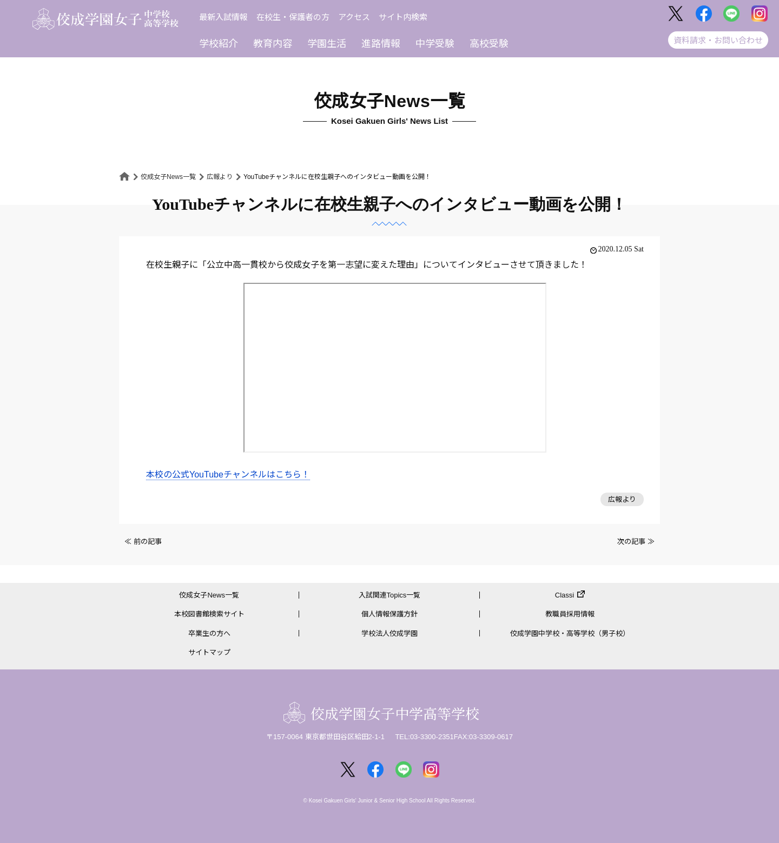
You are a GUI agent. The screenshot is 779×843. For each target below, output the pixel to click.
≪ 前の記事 (143, 541)
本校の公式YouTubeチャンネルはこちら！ (228, 474)
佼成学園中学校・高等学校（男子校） (570, 633)
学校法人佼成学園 (389, 633)
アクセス (354, 17)
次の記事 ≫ (636, 541)
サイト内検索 (403, 17)
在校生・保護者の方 (292, 17)
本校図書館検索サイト (209, 614)
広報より (220, 177)
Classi (564, 595)
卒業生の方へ (209, 633)
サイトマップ (209, 652)
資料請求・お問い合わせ (718, 40)
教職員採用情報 (570, 614)
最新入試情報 (223, 17)
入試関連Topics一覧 (390, 595)
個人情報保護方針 (389, 614)
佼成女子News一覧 (168, 177)
